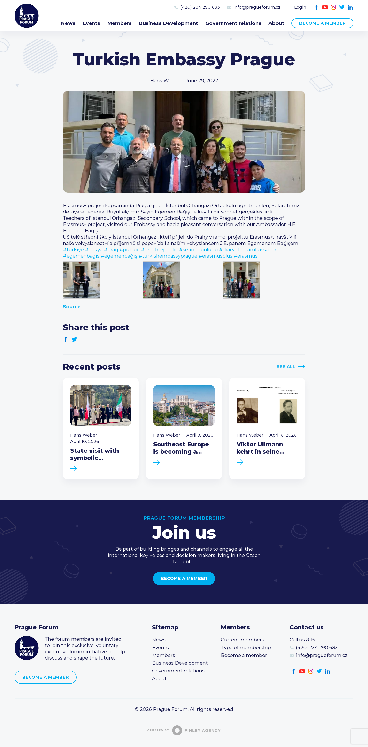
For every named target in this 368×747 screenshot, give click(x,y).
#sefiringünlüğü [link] (198, 249)
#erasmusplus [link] (215, 256)
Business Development (168, 23)
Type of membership (246, 647)
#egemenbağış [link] (119, 256)
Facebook (317, 7)
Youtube (325, 7)
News (68, 23)
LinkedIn (350, 7)
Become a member (322, 23)
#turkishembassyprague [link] (167, 256)
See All (286, 366)
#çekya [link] (94, 249)
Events (91, 23)
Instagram (333, 7)
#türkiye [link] (73, 249)
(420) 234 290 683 (200, 7)
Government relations (233, 23)
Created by (184, 730)
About (276, 23)
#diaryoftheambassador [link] (247, 249)
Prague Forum (27, 16)
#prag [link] (111, 249)
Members (119, 23)
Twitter (342, 7)
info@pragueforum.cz (257, 7)
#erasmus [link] (246, 256)
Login (300, 7)
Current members (242, 640)
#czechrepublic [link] (159, 249)
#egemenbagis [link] (81, 256)
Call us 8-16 (302, 640)
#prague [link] (129, 249)
